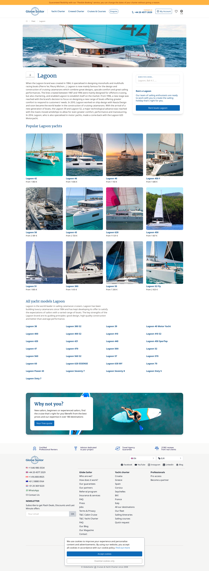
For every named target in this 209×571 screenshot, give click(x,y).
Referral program (88, 491)
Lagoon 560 (32, 356)
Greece (118, 480)
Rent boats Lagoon (157, 107)
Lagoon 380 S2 (73, 326)
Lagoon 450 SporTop (157, 341)
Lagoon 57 (111, 356)
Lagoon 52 (151, 348)
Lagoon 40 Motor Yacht (158, 326)
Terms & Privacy (87, 510)
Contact (83, 534)
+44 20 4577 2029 (35, 472)
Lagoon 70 (151, 363)
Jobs (81, 507)
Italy (117, 503)
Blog (179, 464)
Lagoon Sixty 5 (154, 371)
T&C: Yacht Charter (88, 518)
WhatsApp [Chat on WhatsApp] (32, 490)
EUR (169, 458)
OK (72, 513)
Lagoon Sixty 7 (33, 378)
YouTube (140, 464)
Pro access (156, 476)
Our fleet (119, 510)
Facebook (126, 464)
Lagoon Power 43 (35, 371)
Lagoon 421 (72, 341)
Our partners (86, 487)
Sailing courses (122, 518)
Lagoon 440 (112, 341)
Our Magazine (86, 530)
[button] (58, 11)
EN (142, 458)
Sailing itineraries (123, 514)
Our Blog (83, 526)
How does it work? (88, 480)
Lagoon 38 (31, 326)
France (118, 499)
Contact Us (33, 494)
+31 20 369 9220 (35, 485)
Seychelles (120, 491)
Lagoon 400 (32, 333)
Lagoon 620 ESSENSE (77, 363)
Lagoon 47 (31, 348)
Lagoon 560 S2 (73, 356)
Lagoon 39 (111, 326)
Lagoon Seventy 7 (75, 371)
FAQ (81, 499)
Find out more (123, 547)
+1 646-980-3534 (35, 467)
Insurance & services (89, 495)
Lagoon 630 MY (114, 363)
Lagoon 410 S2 (153, 333)
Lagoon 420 (32, 341)
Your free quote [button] (44, 423)
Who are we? (85, 476)
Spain (118, 483)
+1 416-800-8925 (35, 476)
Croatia (118, 476)
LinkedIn (168, 464)
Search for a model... (145, 77)
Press (82, 503)
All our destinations (125, 507)
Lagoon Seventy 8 (115, 371)
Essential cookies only (104, 561)
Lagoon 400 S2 (73, 333)
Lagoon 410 (112, 333)
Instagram (154, 464)
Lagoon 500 (112, 348)
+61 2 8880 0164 (35, 481)
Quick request (122, 522)
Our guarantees (87, 483)
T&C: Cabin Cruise (88, 514)
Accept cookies (104, 554)
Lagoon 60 (31, 363)
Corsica (118, 487)
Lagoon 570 (152, 356)
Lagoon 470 (72, 348)
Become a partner (160, 480)
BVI (116, 495)
